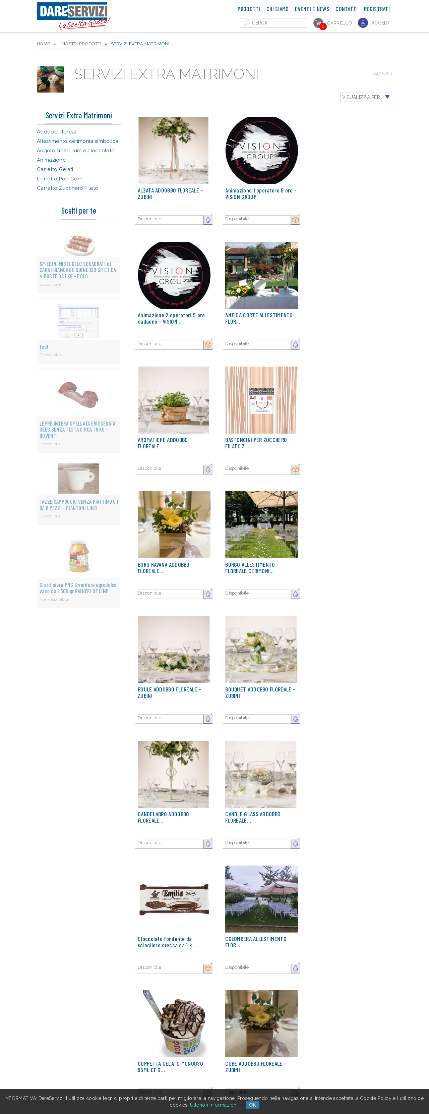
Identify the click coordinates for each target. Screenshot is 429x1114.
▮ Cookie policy (117, 1087)
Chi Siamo (277, 8)
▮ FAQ (108, 1066)
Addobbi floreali (57, 132)
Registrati (377, 8)
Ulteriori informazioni (214, 1105)
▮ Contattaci (114, 1080)
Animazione (51, 160)
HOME (43, 43)
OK (252, 1105)
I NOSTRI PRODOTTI (80, 43)
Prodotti (249, 8)
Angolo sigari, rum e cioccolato (76, 151)
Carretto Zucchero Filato (67, 188)
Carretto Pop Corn (59, 179)
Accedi (380, 22)
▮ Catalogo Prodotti (121, 1059)
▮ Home (110, 1052)
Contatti (346, 8)
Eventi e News (312, 8)
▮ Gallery (111, 1073)
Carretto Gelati (55, 169)
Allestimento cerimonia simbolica (78, 141)
